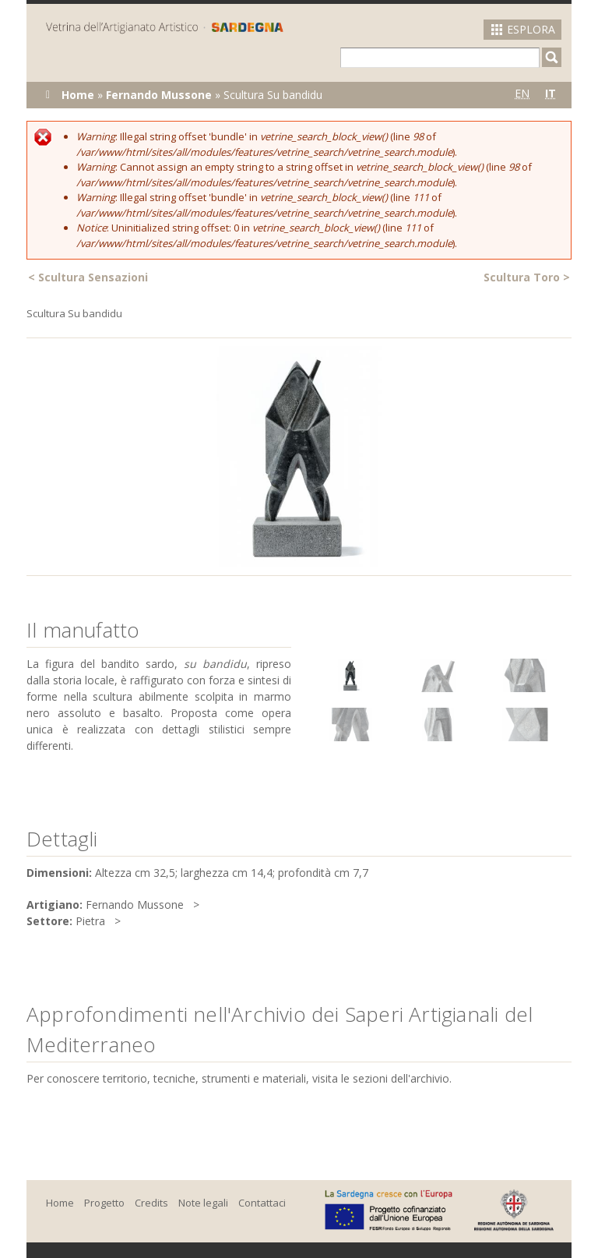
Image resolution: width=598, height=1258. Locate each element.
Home (78, 94)
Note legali (203, 1203)
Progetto (104, 1203)
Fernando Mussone (159, 94)
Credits (151, 1203)
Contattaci (262, 1203)
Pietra (90, 920)
